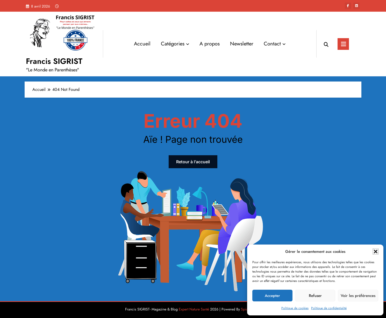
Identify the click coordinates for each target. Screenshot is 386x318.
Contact (274, 44)
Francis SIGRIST (54, 61)
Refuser (315, 296)
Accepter (272, 296)
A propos (209, 44)
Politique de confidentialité (329, 308)
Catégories (175, 44)
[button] (375, 251)
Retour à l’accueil (193, 161)
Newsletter (241, 44)
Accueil (142, 44)
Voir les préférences (358, 296)
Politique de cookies (295, 308)
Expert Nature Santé (194, 309)
